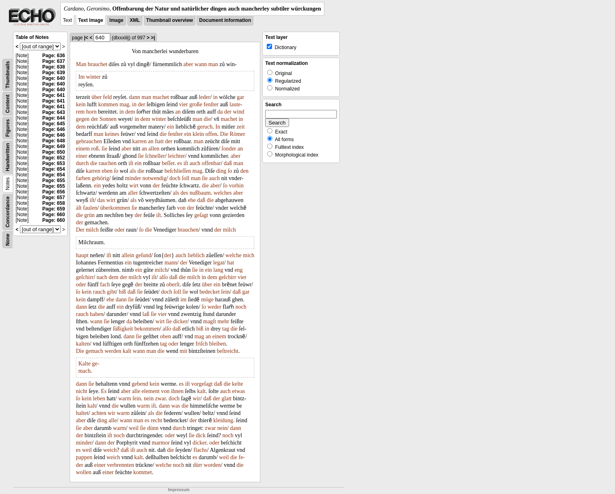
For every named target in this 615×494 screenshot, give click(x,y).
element (150, 391)
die (207, 119)
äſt (78, 208)
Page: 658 (53, 203)
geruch (204, 127)
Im (81, 77)
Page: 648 (53, 141)
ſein (225, 292)
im (183, 299)
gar (240, 97)
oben (165, 336)
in (215, 97)
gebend (140, 384)
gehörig (100, 178)
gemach (94, 351)
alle (136, 391)
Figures (8, 128)
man (213, 64)
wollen (83, 472)
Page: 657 (53, 197)
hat (230, 263)
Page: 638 (53, 67)
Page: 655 (53, 180)
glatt (226, 398)
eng (238, 270)
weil (134, 428)
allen (153, 149)
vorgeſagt (202, 384)
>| (153, 38)
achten (99, 413)
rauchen (107, 163)
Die (224, 134)
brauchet (97, 64)
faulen (90, 208)
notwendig (154, 178)
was (175, 406)
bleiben (217, 344)
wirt (134, 186)
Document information (225, 20)
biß (122, 292)
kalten (83, 344)
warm (124, 398)
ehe (191, 200)
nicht (81, 391)
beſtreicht (227, 351)
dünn (153, 428)
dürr (197, 465)
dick (201, 435)
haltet (82, 413)
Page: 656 (53, 192)
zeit (240, 127)
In (217, 127)
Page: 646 (53, 129)
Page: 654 (53, 169)
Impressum (178, 490)
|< (86, 38)
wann (201, 64)
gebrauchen (89, 141)
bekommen (146, 329)
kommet (142, 472)
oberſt (173, 284)
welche (233, 255)
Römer (237, 134)
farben (83, 178)
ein (170, 127)
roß (95, 149)
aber (188, 64)
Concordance (8, 212)
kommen (108, 104)
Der (80, 230)
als (133, 171)
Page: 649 (53, 146)
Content (8, 104)
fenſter (211, 104)
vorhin (236, 186)
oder (119, 230)
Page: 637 (53, 61)
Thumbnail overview (169, 20)
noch (241, 307)
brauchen (188, 230)
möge (207, 299)
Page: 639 (53, 72)
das (101, 200)
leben (99, 398)
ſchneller (155, 156)
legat (218, 263)
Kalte (84, 364)
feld (107, 97)
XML (135, 20)
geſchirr (85, 277)
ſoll (186, 178)
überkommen (115, 208)
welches (223, 193)
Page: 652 (53, 158)
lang (218, 270)
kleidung (223, 420)
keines (112, 134)
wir (196, 398)
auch (195, 163)
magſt (209, 321)
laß (145, 314)
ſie (104, 149)
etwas (238, 391)
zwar (160, 398)
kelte (237, 384)
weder (214, 307)
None (8, 240)
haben (96, 314)
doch (174, 178)
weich (110, 450)
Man (81, 64)
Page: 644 (53, 118)
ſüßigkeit (123, 329)
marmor (160, 443)
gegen (82, 119)
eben (107, 171)
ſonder (229, 149)
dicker (180, 321)
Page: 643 (53, 112)
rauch (99, 292)
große (195, 104)
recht (156, 420)
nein (149, 398)
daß (228, 163)
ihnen (177, 391)
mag (124, 104)
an (177, 112)
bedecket (209, 292)
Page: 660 (53, 214)
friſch (201, 344)
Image (116, 20)
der (141, 104)
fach (105, 284)
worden (212, 465)
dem (130, 112)
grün (89, 215)
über (97, 97)
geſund (143, 255)
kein (81, 104)
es (179, 163)
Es (104, 391)
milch (92, 230)
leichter (176, 156)
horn (91, 112)
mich (248, 255)
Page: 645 (53, 124)
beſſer (168, 163)
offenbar (211, 163)
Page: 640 (53, 78)
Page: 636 (53, 55)
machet (161, 97)
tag (225, 329)
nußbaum (200, 193)
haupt (82, 255)
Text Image (90, 20)
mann (171, 263)
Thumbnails (8, 74)
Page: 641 (53, 95)
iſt (131, 163)
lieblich (196, 255)
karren (139, 141)
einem (83, 149)
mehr (223, 321)
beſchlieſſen (178, 171)
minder (133, 178)
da (220, 112)
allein (128, 255)
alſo (163, 277)
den (244, 171)
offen (211, 134)
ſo (116, 171)
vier (183, 104)
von (181, 208)
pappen (84, 457)
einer (81, 156)
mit (183, 351)
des (184, 193)
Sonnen (108, 119)
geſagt (201, 215)
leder (204, 97)
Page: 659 (53, 209)
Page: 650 (53, 152)
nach (101, 277)
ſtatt (159, 141)
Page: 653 (53, 163)
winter (93, 77)
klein (198, 134)
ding (221, 171)
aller (133, 193)
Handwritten (8, 157)
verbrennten (120, 465)
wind (238, 112)
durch (82, 163)
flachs (200, 450)
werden (113, 351)
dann (134, 97)
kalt (127, 351)
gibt (111, 292)
